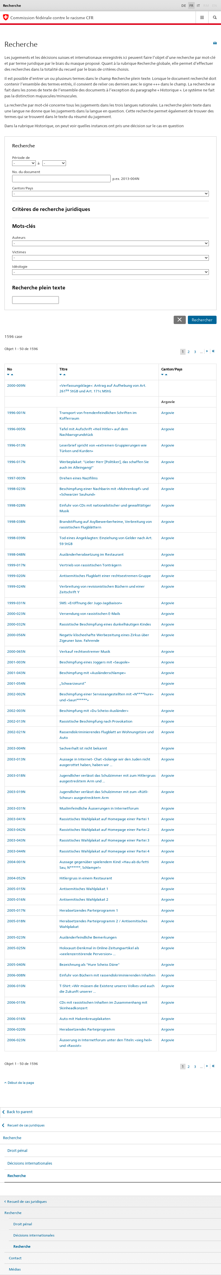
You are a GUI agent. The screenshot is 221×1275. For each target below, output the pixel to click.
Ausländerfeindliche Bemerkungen (88, 937)
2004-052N (16, 878)
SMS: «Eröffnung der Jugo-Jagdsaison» (90, 603)
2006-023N (16, 1040)
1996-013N (16, 445)
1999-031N (16, 603)
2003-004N (16, 748)
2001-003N (16, 662)
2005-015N (16, 888)
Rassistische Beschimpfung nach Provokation (95, 721)
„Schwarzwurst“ (72, 683)
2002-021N (16, 732)
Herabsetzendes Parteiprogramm (87, 1029)
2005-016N (16, 899)
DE (183, 5)
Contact (15, 1258)
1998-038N (16, 521)
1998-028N (16, 505)
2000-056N (16, 635)
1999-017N (16, 565)
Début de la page (21, 1083)
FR (191, 5)
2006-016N (16, 1018)
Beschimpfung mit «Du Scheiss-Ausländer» (93, 710)
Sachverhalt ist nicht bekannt (83, 748)
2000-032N (16, 624)
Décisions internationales (29, 1163)
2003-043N (16, 840)
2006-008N (16, 975)
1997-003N (16, 478)
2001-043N (16, 672)
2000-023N (16, 613)
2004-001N (16, 862)
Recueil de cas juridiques (25, 1125)
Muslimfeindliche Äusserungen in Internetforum (99, 808)
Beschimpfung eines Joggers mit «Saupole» (94, 662)
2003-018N (16, 775)
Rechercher (202, 319)
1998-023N (16, 488)
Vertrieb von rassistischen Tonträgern (90, 565)
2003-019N (16, 791)
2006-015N (16, 1002)
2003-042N (16, 829)
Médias (15, 1269)
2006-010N (16, 986)
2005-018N (16, 921)
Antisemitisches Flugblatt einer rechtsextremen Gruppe (105, 575)
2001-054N (16, 683)
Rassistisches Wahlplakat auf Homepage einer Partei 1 (104, 819)
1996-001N (16, 412)
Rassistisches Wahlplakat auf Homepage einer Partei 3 (104, 840)
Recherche (12, 1137)
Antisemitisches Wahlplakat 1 (83, 888)
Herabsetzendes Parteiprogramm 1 (88, 910)
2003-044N (16, 851)
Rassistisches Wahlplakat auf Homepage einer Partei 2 (104, 829)
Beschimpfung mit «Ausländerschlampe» (92, 672)
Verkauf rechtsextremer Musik (84, 651)
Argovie (167, 412)
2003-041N (16, 819)
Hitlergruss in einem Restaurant (85, 878)
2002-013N (16, 721)
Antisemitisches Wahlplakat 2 (83, 899)
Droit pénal (17, 1150)
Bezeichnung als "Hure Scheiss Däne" (89, 964)
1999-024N (16, 586)
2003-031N (16, 808)
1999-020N (16, 575)
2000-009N (16, 385)
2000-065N (16, 651)
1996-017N (16, 462)
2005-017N (16, 910)
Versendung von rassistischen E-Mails (89, 613)
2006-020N (16, 1029)
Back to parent (20, 1111)
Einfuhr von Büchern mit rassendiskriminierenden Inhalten (107, 975)
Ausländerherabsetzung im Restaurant (91, 554)
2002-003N (16, 710)
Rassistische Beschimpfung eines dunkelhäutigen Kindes (105, 624)
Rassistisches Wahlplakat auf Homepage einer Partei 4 (104, 851)
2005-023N (16, 937)
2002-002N (16, 694)
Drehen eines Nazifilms (78, 478)
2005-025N (16, 948)
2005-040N (16, 964)
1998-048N (16, 554)
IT (198, 5)
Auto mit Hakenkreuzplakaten (84, 1018)
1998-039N (16, 538)
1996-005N (16, 429)
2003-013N (16, 759)
